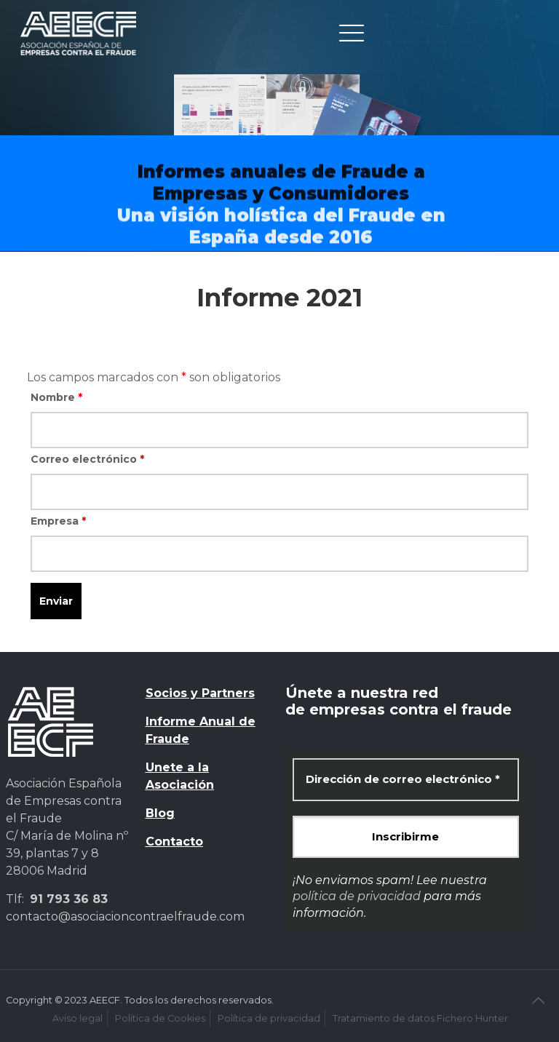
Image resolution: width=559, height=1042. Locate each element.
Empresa (58, 521)
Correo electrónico (87, 459)
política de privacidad (357, 896)
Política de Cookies (160, 1018)
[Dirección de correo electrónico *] (406, 779)
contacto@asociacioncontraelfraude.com (125, 916)
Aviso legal (77, 1018)
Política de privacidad (269, 1018)
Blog (160, 813)
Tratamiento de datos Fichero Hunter (420, 1018)
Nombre (56, 397)
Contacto (174, 841)
